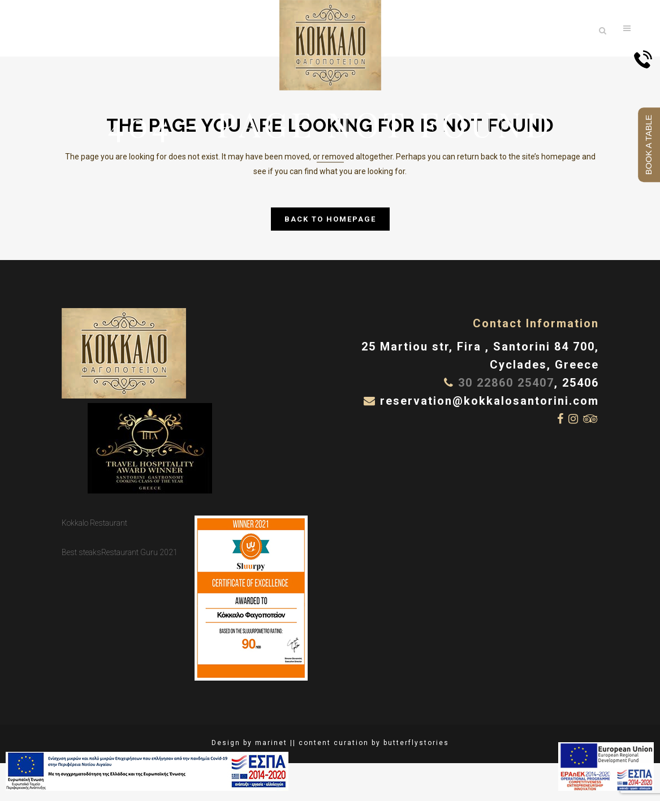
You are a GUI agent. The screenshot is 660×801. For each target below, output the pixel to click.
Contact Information (536, 323)
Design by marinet (249, 743)
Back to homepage (330, 219)
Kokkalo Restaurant (94, 522)
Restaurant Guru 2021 (139, 552)
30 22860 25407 (506, 382)
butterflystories (416, 743)
